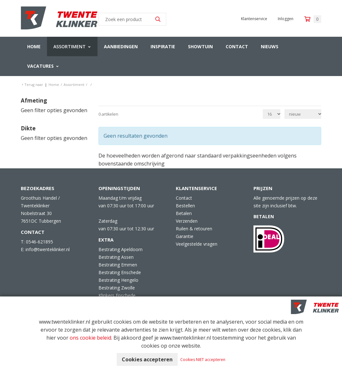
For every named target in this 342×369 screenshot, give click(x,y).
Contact (237, 46)
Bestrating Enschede (119, 272)
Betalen (184, 213)
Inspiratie (163, 46)
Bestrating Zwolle (116, 288)
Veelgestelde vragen (196, 244)
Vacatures (40, 66)
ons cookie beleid (90, 337)
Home (34, 46)
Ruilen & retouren (194, 229)
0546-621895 (39, 242)
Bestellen (185, 206)
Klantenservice (254, 18)
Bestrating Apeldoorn (120, 249)
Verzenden (187, 221)
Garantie (184, 236)
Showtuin (200, 46)
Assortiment (69, 46)
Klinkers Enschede (117, 295)
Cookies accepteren (147, 359)
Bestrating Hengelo (118, 280)
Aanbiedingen (121, 46)
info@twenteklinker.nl (48, 249)
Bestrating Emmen (117, 265)
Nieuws (269, 46)
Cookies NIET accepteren (202, 359)
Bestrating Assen (116, 257)
